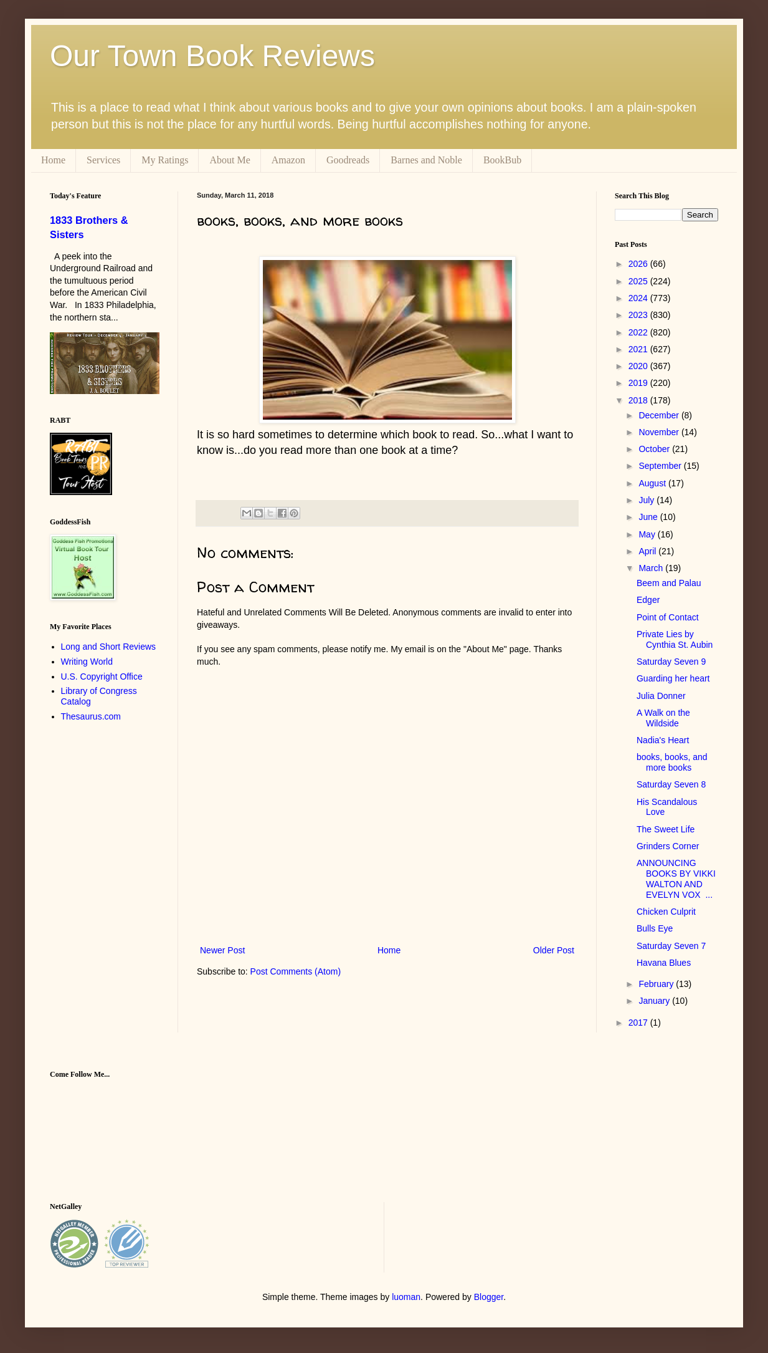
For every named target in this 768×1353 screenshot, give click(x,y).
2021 (639, 349)
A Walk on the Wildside (663, 718)
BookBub (502, 160)
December (659, 415)
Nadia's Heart (663, 740)
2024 (639, 298)
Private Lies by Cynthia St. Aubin (675, 639)
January (655, 1001)
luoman (406, 1297)
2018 (639, 400)
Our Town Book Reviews (212, 55)
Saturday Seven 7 (671, 946)
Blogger (488, 1297)
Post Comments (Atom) (295, 971)
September (660, 466)
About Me (229, 160)
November (659, 432)
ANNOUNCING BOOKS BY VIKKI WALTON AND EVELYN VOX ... (676, 878)
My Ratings (164, 160)
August (653, 483)
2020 (639, 366)
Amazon (288, 160)
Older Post (553, 950)
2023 (639, 315)
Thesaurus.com (91, 716)
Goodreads (347, 160)
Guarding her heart (673, 678)
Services (103, 160)
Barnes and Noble (426, 160)
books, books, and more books (672, 762)
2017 (639, 1023)
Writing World (87, 662)
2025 (639, 281)
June (649, 517)
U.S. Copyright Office (102, 676)
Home (53, 160)
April (648, 551)
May (647, 534)
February (657, 984)
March (651, 568)
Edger (648, 600)
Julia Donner (661, 696)
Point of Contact (668, 617)
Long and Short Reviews (108, 647)
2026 (639, 264)
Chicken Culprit (666, 912)
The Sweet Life (666, 829)
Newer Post (222, 950)
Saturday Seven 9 (671, 662)
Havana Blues (664, 963)
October (655, 449)
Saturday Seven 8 (671, 784)
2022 (639, 332)
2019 (639, 383)
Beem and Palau (669, 583)
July (647, 500)
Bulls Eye (655, 928)
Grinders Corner (668, 846)
